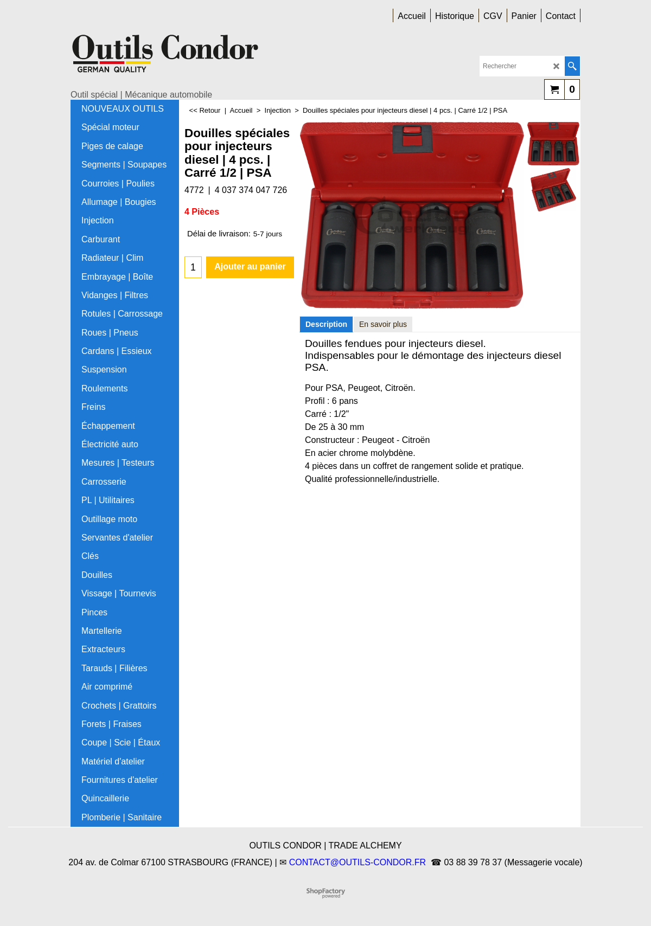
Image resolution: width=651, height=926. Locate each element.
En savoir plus (383, 324)
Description (326, 324)
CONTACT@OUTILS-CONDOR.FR (357, 862)
